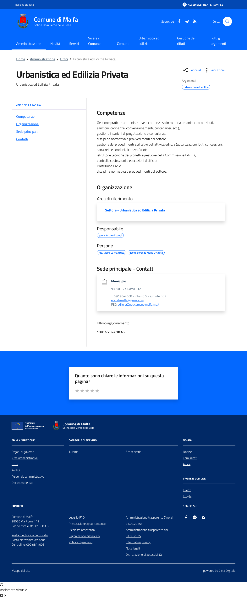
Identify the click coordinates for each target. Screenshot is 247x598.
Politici (16, 470)
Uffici (64, 59)
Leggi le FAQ (77, 517)
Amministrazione (42, 59)
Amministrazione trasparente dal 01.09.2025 (147, 532)
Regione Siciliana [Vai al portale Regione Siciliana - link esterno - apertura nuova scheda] (24, 5)
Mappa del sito (21, 570)
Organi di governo (23, 451)
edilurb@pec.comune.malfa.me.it (138, 304)
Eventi (187, 490)
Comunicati (190, 458)
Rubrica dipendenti (80, 542)
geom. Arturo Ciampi (110, 234)
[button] (205, 4)
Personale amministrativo (28, 476)
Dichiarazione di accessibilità (144, 554)
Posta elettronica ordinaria (28, 540)
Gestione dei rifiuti (186, 41)
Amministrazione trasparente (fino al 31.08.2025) (149, 520)
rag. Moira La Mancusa (111, 252)
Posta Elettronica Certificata (30, 535)
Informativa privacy (138, 542)
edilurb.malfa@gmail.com (127, 300)
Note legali (133, 548)
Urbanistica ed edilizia (149, 41)
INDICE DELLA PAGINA (49, 105)
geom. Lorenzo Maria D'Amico (146, 252)
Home (20, 59)
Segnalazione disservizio (84, 536)
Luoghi (187, 496)
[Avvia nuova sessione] (1, 584)
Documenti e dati (22, 482)
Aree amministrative (25, 458)
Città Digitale (227, 570)
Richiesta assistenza (82, 529)
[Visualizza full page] (1, 595)
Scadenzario (133, 451)
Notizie (187, 451)
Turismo (73, 451)
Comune (123, 43)
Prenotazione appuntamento (87, 523)
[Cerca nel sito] (227, 21)
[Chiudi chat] (5, 595)
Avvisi (186, 464)
